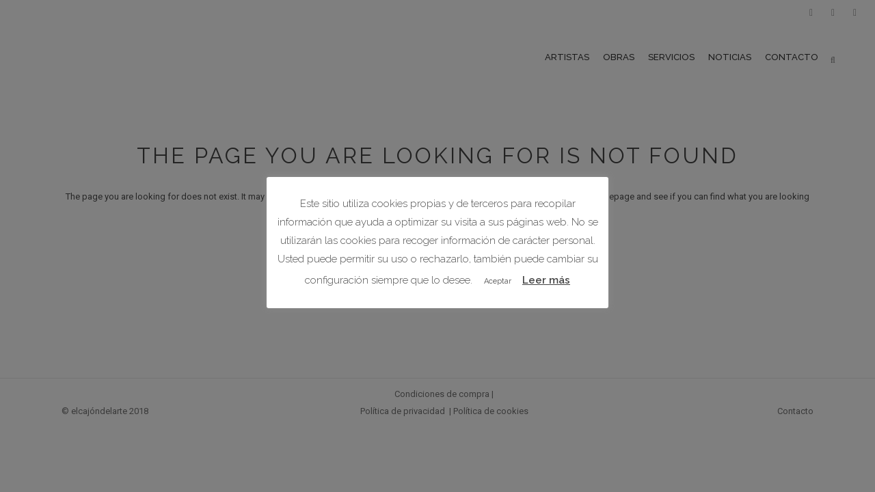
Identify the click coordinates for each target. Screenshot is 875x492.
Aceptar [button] (497, 281)
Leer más (546, 280)
